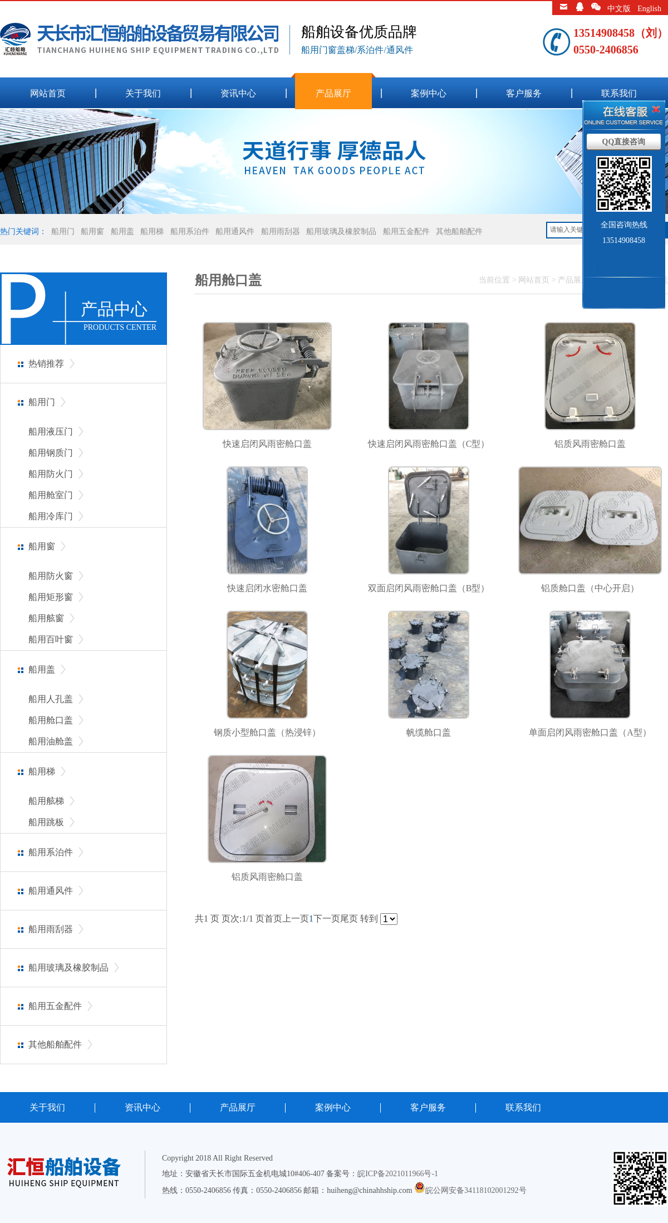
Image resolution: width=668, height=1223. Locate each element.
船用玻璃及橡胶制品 (341, 231)
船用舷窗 (46, 618)
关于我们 (143, 93)
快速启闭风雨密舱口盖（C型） (429, 444)
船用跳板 (46, 822)
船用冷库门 (50, 516)
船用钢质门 (50, 452)
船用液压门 (50, 431)
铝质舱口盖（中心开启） (590, 588)
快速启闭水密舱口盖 (267, 588)
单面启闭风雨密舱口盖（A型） (590, 732)
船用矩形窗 (50, 597)
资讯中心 (238, 93)
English (649, 8)
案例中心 (428, 93)
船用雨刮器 (280, 231)
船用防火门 (50, 474)
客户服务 (524, 93)
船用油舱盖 (50, 741)
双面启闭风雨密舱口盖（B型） (429, 588)
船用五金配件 (406, 231)
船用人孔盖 (50, 699)
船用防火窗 (50, 576)
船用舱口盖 (50, 720)
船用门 (63, 231)
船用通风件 (234, 231)
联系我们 (619, 93)
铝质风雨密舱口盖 (590, 444)
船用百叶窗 (50, 639)
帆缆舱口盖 (428, 732)
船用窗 (92, 231)
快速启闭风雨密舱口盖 (267, 444)
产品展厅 (333, 93)
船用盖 (122, 231)
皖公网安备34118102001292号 (475, 1190)
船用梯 (152, 231)
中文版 (619, 8)
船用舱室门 (50, 495)
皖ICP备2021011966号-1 (397, 1174)
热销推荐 (46, 363)
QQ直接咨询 (624, 142)
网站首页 (48, 93)
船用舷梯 (46, 801)
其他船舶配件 (459, 231)
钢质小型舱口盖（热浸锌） (267, 732)
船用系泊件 (189, 231)
